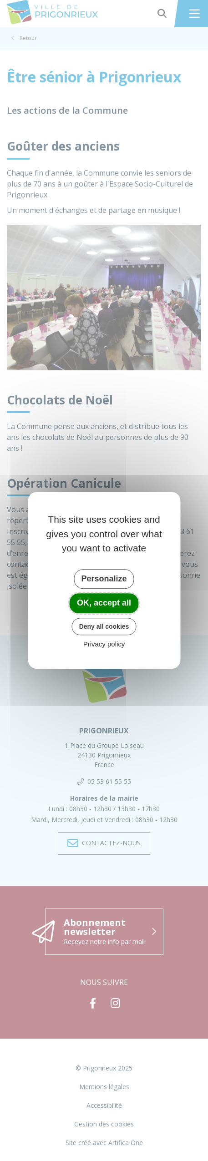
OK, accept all (104, 602)
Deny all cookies (104, 626)
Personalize (104, 578)
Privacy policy (104, 644)
